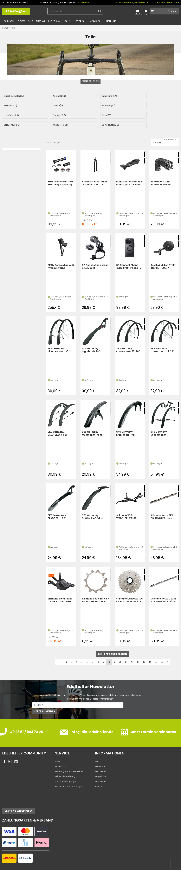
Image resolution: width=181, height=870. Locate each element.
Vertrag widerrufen (19, 801)
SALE (67, 21)
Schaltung (101, 96)
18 (109, 652)
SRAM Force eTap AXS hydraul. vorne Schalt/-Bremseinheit (61, 257)
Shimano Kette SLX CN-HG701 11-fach (161, 507)
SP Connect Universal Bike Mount (95, 257)
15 (92, 652)
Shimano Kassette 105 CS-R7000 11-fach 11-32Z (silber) (129, 590)
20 (120, 652)
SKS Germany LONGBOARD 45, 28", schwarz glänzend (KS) (162, 340)
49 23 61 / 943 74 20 (26, 722)
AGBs (57, 751)
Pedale (9, 105)
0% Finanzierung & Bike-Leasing (132, 2)
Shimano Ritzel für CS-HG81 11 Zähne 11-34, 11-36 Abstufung (95, 590)
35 (156, 652)
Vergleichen (101, 766)
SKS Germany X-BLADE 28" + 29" (58, 507)
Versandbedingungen (66, 771)
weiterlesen (90, 81)
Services (95, 21)
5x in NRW (84, 2)
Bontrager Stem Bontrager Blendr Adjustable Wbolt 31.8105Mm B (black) (162, 173)
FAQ (97, 751)
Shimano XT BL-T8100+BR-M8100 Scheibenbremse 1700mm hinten (126, 507)
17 (103, 652)
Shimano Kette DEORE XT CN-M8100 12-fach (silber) (163, 590)
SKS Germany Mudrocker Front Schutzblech (92, 424)
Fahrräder (9, 21)
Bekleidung (54, 21)
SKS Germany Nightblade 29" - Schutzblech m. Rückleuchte (92, 340)
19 (114, 652)
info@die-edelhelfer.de (92, 722)
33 (144, 652)
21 (126, 652)
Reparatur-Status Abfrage (68, 776)
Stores (80, 21)
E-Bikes (21, 21)
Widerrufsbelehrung (65, 766)
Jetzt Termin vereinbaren (168, 2)
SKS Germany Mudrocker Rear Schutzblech (125, 424)
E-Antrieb (145, 96)
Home (5, 28)
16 (98, 652)
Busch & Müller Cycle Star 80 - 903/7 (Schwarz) (162, 257)
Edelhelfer (15, 867)
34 (150, 652)
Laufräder (101, 105)
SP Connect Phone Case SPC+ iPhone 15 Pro (128, 257)
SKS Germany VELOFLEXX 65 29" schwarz (58, 424)
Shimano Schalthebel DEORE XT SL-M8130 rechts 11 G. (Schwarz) (61, 590)
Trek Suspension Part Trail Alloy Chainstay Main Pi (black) (60, 173)
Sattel (9, 115)
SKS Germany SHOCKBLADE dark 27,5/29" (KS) (93, 507)
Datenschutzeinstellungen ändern (160, 861)
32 (138, 652)
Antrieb (55, 96)
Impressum (100, 771)
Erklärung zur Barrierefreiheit (69, 761)
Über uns (111, 21)
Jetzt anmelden (44, 701)
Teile (30, 21)
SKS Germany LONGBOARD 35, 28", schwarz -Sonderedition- (128, 340)
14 (87, 652)
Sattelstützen (147, 115)
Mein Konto (100, 756)
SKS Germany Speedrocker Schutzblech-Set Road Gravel (163, 424)
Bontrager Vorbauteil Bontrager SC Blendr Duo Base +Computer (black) (129, 173)
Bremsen (55, 105)
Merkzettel (100, 761)
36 (162, 652)
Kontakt (99, 776)
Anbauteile (101, 115)
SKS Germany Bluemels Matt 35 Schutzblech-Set (58, 340)
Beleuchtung (57, 115)
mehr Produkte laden (112, 644)
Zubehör (40, 21)
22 (132, 652)
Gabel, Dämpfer (14, 96)
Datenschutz (61, 756)
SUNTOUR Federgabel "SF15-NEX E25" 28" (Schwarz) (94, 173)
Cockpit (144, 105)
